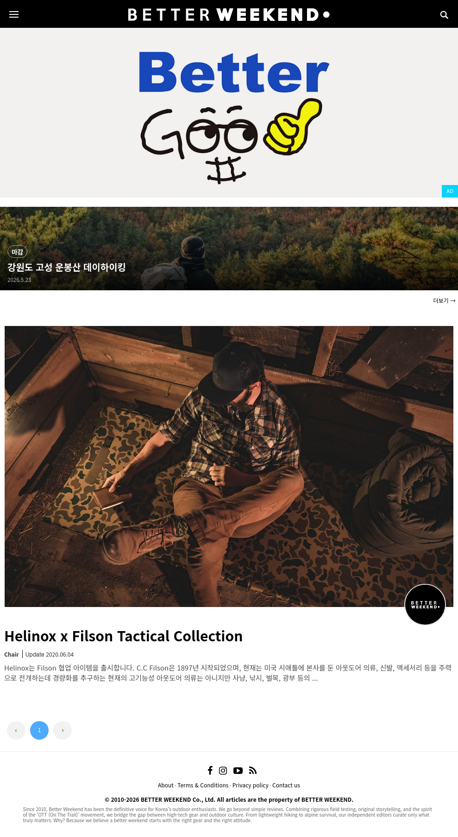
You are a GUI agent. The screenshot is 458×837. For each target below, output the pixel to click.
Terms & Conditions (202, 785)
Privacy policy (250, 785)
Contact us (286, 785)
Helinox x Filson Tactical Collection (123, 635)
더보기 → (444, 300)
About (166, 785)
